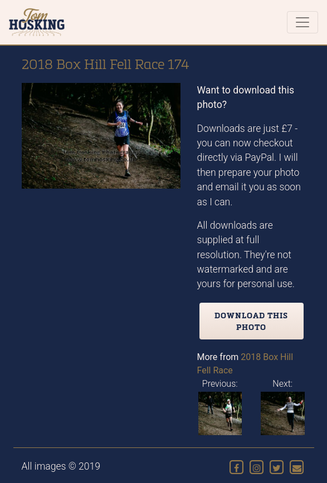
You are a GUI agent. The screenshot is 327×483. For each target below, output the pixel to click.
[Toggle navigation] (302, 22)
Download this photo (251, 321)
